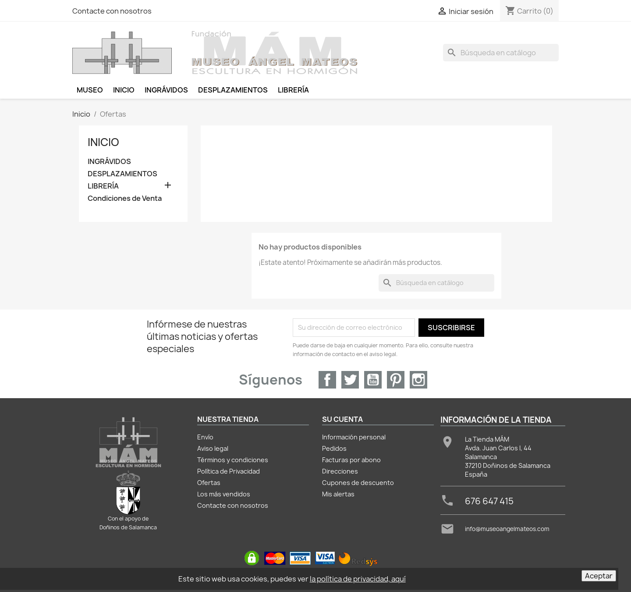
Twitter (350, 380)
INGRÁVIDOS (109, 161)
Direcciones (340, 471)
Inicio (103, 142)
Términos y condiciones (232, 460)
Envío (205, 437)
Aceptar (599, 576)
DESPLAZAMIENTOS (122, 173)
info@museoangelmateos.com (507, 529)
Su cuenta (342, 419)
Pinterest (395, 380)
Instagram (418, 380)
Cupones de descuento (358, 482)
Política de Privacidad (228, 471)
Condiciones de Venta (125, 198)
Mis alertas (338, 494)
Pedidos (334, 448)
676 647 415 (489, 501)
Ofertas (208, 482)
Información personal (354, 437)
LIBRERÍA (103, 186)
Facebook (327, 380)
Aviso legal (212, 448)
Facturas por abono (351, 460)
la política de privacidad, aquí (358, 579)
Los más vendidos (223, 494)
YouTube (373, 380)
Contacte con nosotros (112, 11)
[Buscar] (501, 52)
